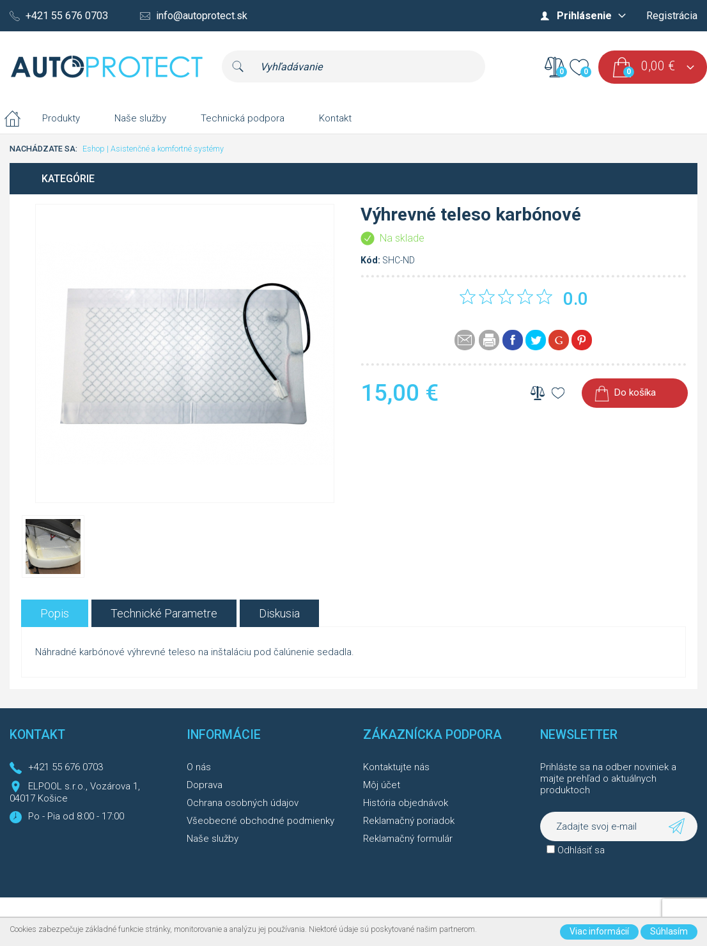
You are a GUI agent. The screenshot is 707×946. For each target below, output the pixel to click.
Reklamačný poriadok (408, 820)
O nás (199, 767)
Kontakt (335, 118)
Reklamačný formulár (408, 838)
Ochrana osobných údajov (243, 803)
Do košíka (635, 392)
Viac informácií (599, 931)
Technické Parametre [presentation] (164, 613)
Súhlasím (669, 931)
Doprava (204, 785)
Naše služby (140, 118)
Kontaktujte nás (396, 767)
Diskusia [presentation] (279, 613)
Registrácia (671, 16)
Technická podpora (242, 118)
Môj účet (381, 785)
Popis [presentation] (54, 613)
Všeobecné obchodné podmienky (260, 820)
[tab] (54, 613)
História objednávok (405, 803)
